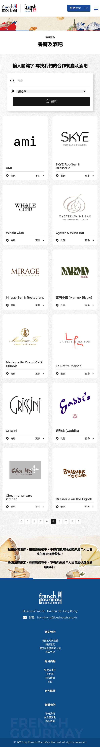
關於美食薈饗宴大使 (50, 648)
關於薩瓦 (50, 644)
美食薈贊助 (50, 717)
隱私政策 (50, 721)
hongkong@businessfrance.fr (57, 617)
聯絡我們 (50, 713)
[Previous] (21, 521)
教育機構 (50, 677)
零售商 (50, 673)
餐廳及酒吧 (50, 670)
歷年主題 (50, 652)
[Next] (78, 521)
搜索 (51, 101)
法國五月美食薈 (50, 640)
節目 (50, 681)
